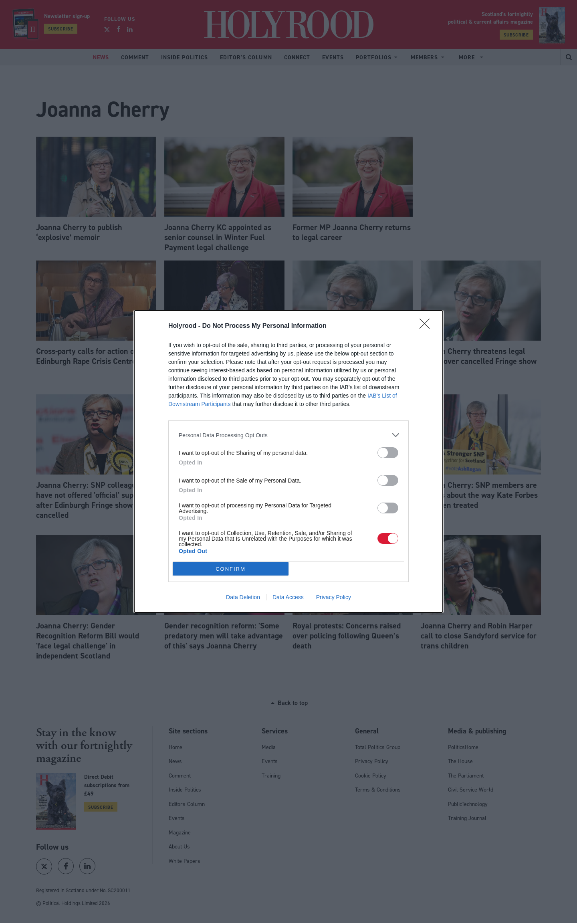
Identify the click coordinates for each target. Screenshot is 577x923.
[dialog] (288, 461)
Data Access (288, 597)
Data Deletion (243, 597)
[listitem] (288, 435)
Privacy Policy (333, 597)
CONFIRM (231, 569)
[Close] (427, 326)
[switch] (387, 452)
